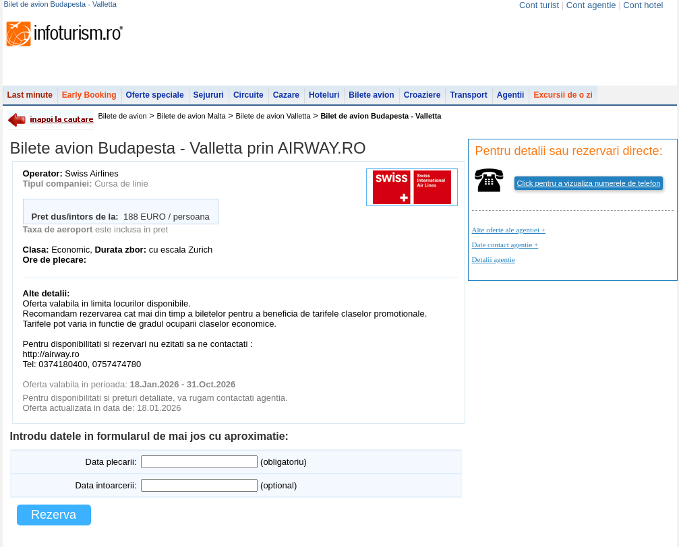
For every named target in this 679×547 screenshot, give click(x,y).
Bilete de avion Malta (191, 116)
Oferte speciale (155, 95)
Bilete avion (371, 95)
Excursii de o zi (562, 95)
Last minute (30, 95)
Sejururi (209, 95)
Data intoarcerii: (105, 485)
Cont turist (539, 5)
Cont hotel (643, 5)
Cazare (286, 95)
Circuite (248, 95)
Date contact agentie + (505, 244)
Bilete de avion (122, 116)
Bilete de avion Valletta (272, 116)
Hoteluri (324, 95)
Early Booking (89, 95)
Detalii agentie (493, 259)
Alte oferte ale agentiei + (508, 230)
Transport (468, 95)
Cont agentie (591, 5)
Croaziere (422, 95)
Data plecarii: (111, 462)
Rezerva (53, 514)
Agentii (511, 95)
